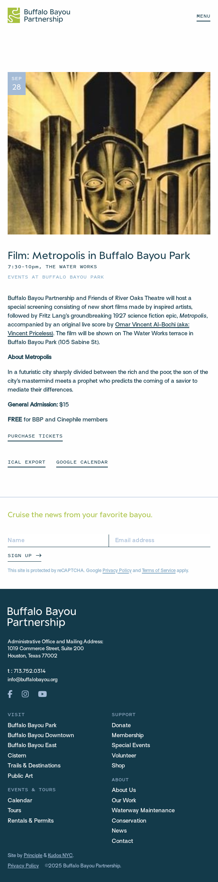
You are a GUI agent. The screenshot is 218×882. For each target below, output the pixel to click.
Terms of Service (159, 571)
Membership (128, 735)
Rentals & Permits (31, 821)
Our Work (124, 800)
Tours (14, 810)
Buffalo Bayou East (32, 745)
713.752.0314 (30, 671)
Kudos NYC (60, 856)
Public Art (20, 776)
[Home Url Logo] (39, 15)
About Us (124, 790)
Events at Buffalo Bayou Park (56, 276)
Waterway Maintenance (143, 810)
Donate (121, 725)
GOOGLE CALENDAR (82, 462)
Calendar (20, 800)
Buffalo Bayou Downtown (41, 735)
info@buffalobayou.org (32, 680)
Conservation (129, 821)
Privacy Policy (117, 571)
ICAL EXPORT (27, 462)
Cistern (17, 756)
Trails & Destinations (34, 766)
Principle (33, 856)
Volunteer (124, 756)
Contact (122, 841)
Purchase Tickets (35, 435)
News (119, 831)
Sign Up (20, 555)
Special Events (131, 745)
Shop (118, 766)
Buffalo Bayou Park (32, 725)
